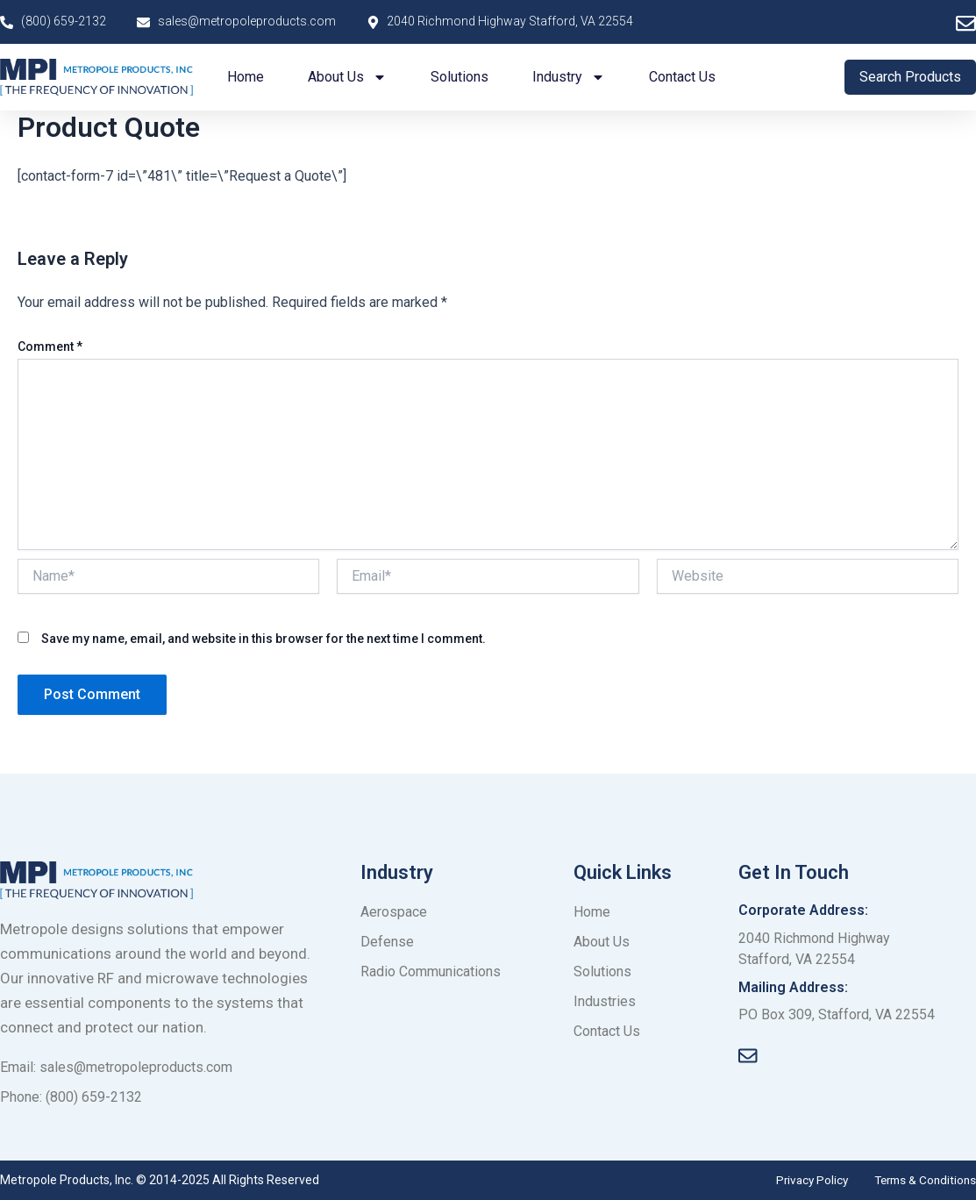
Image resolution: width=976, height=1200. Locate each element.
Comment (50, 346)
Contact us (682, 76)
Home (245, 76)
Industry (568, 77)
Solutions (459, 76)
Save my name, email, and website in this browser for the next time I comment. (263, 639)
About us (347, 77)
